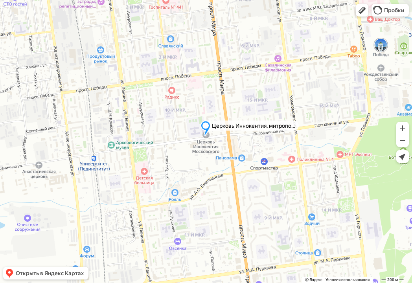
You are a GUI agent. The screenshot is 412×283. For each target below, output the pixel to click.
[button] (362, 10)
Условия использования (348, 279)
